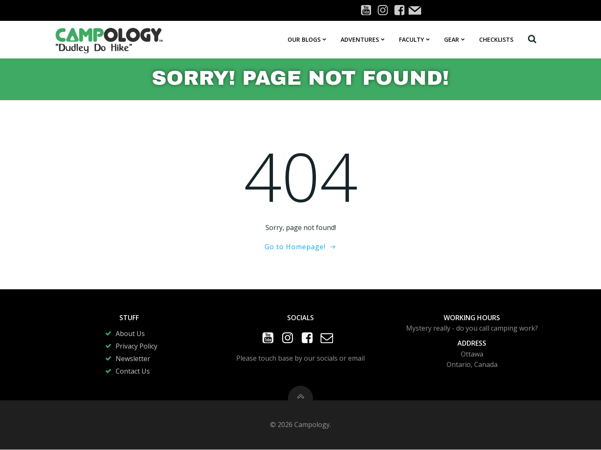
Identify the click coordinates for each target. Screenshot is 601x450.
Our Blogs (308, 39)
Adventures (363, 39)
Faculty (415, 39)
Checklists (496, 39)
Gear (455, 39)
